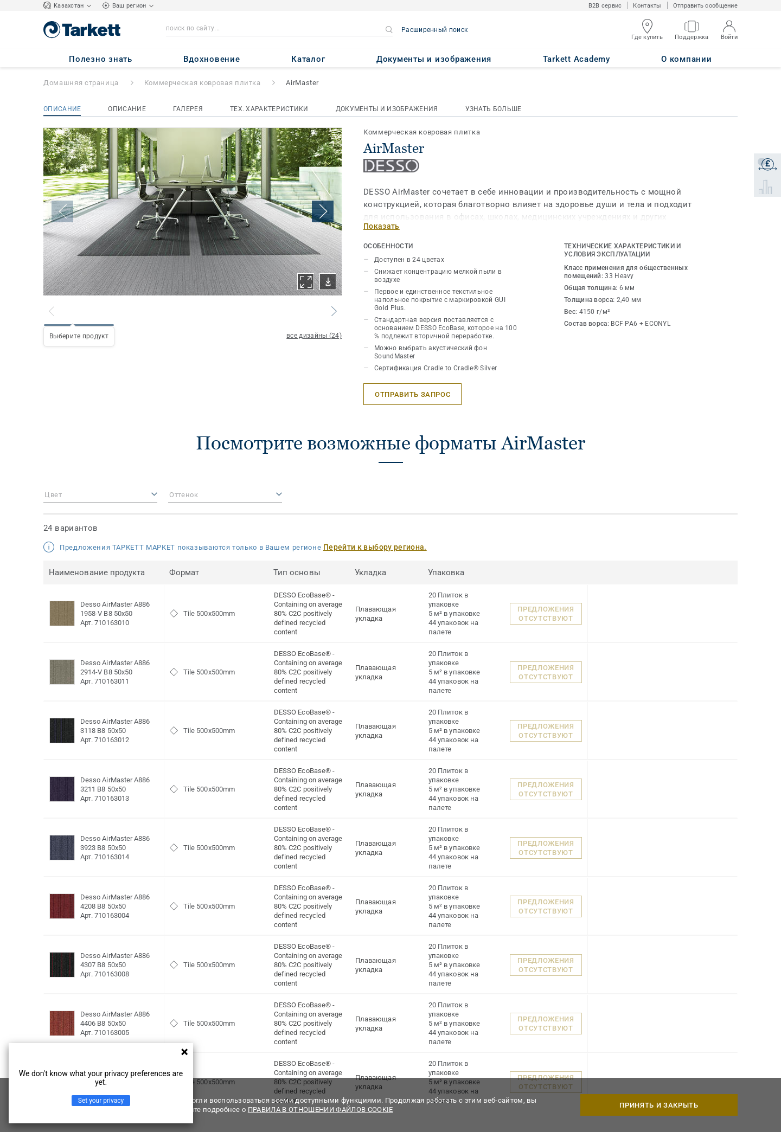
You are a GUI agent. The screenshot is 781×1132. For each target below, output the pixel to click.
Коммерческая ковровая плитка (202, 83)
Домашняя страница (81, 83)
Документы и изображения (387, 109)
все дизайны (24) (314, 335)
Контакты (647, 5)
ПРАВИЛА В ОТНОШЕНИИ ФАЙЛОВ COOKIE (320, 1109)
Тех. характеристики (269, 109)
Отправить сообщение (705, 5)
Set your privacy (101, 1100)
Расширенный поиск (434, 30)
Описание (62, 109)
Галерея (188, 109)
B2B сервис (605, 5)
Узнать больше (493, 109)
